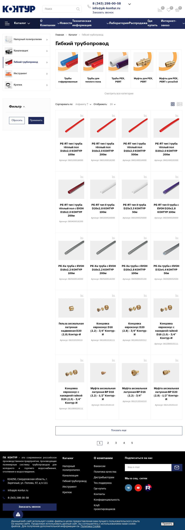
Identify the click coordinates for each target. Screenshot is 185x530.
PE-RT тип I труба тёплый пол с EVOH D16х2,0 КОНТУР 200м (71, 210)
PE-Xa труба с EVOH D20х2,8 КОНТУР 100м (134, 270)
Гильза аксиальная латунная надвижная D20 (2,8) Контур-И (71, 329)
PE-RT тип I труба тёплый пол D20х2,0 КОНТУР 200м (166, 149)
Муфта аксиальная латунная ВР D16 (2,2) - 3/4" (134, 392)
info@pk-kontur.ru (18, 490)
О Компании (50, 23)
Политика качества (105, 472)
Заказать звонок (103, 13)
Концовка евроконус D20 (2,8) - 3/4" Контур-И (134, 329)
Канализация (26, 51)
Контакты (99, 494)
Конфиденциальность (107, 500)
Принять (167, 524)
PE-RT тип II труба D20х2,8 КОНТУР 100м (103, 208)
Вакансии (99, 466)
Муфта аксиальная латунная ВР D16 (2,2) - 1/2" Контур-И (102, 394)
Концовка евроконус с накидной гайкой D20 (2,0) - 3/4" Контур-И (71, 395)
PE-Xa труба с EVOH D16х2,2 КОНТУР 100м (71, 270)
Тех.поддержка (103, 483)
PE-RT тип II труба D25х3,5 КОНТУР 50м (134, 208)
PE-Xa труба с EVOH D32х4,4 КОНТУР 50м (166, 270)
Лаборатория (119, 23)
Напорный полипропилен (26, 39)
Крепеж (26, 85)
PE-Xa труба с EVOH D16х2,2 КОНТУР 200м (103, 270)
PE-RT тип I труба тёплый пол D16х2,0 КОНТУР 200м (103, 149)
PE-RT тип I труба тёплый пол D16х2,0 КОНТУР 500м (134, 149)
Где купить (153, 23)
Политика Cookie (90, 526)
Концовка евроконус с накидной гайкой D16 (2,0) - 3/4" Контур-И (166, 331)
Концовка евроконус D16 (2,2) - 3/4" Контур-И (102, 329)
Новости (66, 23)
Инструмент (26, 74)
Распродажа (138, 23)
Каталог (17, 23)
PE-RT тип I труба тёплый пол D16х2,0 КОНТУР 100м (71, 149)
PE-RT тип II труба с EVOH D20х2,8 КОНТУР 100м (166, 208)
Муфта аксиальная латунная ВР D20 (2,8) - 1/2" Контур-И (166, 394)
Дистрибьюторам (104, 477)
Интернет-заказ (173, 23)
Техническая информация (90, 23)
